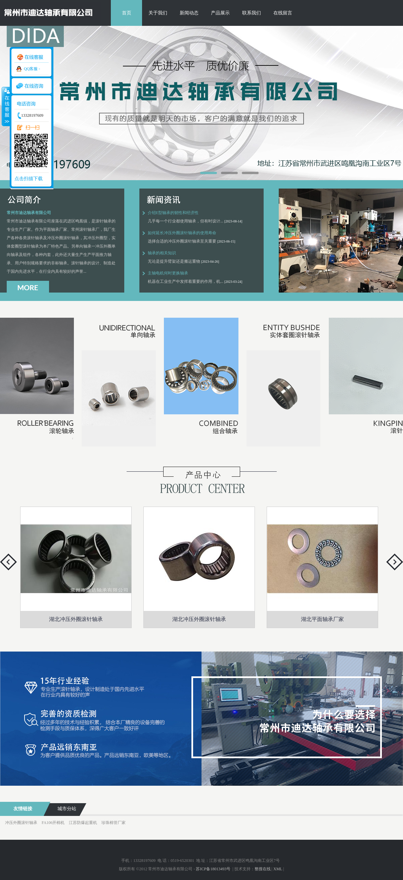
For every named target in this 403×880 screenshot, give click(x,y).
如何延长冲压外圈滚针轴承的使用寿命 (182, 232)
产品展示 (220, 12)
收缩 (5, 106)
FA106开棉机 (53, 822)
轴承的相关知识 (162, 253)
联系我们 (251, 12)
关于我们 (157, 12)
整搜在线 (263, 869)
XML (277, 869)
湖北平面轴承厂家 (322, 619)
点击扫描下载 (28, 178)
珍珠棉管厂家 (113, 822)
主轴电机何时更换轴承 (168, 273)
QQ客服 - (32, 68)
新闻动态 (189, 12)
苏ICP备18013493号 (213, 869)
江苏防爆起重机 (83, 822)
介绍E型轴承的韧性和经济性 (173, 212)
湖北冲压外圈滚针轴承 (76, 619)
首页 (126, 12)
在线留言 (282, 12)
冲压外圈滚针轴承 (21, 822)
